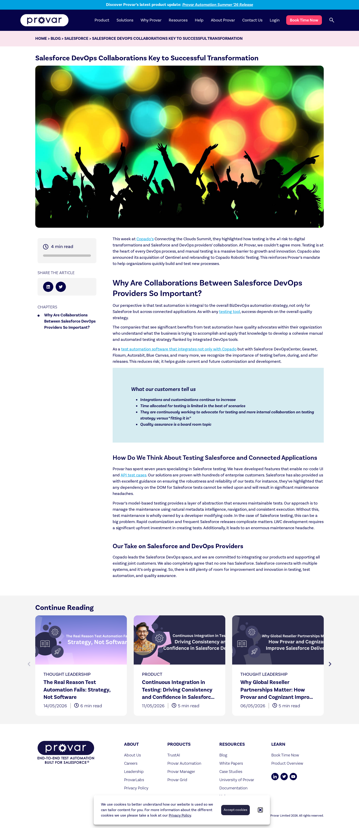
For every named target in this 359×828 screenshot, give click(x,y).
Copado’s (145, 239)
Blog (56, 38)
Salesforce (76, 38)
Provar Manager (181, 771)
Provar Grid (177, 779)
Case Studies (230, 771)
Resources (178, 20)
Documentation (233, 787)
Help (199, 20)
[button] (260, 810)
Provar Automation (184, 763)
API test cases (133, 475)
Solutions (125, 20)
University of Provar (236, 779)
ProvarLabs (134, 779)
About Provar (223, 20)
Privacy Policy (180, 815)
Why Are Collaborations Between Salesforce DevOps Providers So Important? (70, 321)
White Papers (231, 763)
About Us (132, 755)
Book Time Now (304, 20)
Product (102, 20)
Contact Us (252, 20)
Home (41, 38)
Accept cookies (235, 810)
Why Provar (151, 20)
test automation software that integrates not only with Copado (179, 349)
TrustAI (173, 755)
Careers (130, 763)
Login (275, 20)
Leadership (134, 771)
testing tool (229, 311)
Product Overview (287, 763)
